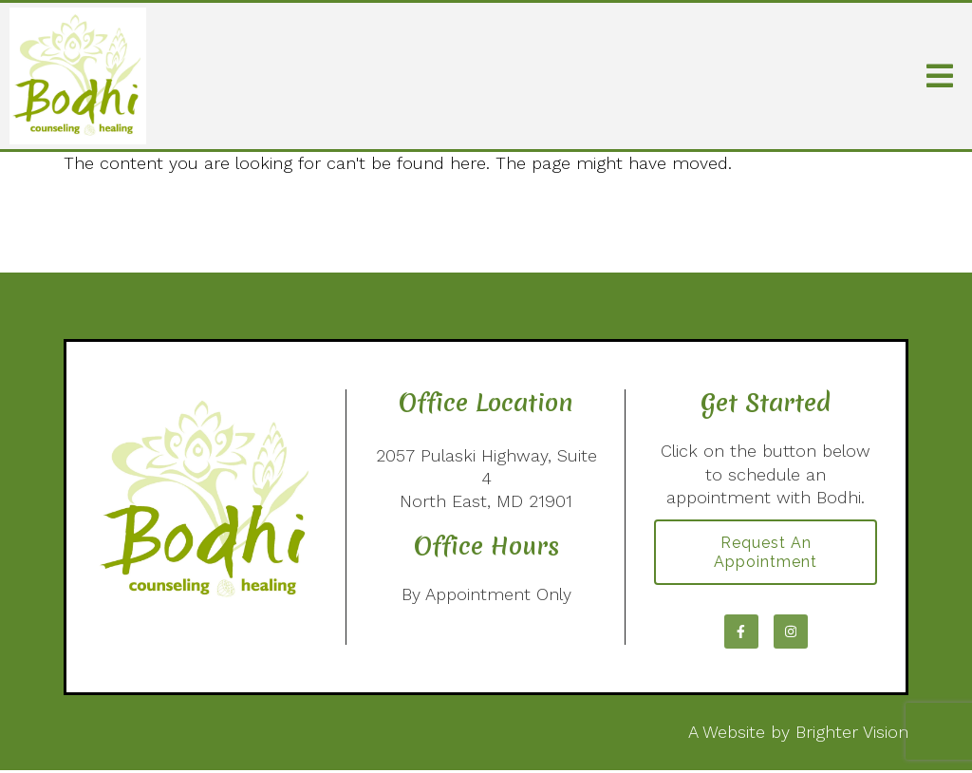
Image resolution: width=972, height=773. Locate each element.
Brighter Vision (851, 735)
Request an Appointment (765, 554)
